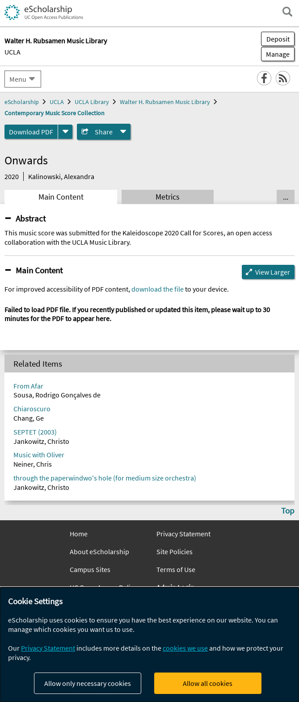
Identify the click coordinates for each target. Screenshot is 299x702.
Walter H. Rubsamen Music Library (165, 102)
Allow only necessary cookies (87, 683)
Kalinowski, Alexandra (61, 176)
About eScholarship (99, 551)
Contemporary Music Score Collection (54, 113)
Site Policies (174, 551)
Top (288, 510)
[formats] (65, 132)
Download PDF (31, 131)
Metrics (168, 197)
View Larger (272, 271)
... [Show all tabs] (285, 197)
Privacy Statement (183, 533)
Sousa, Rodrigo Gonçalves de (57, 394)
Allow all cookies (207, 683)
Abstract (31, 218)
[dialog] (149, 644)
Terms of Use (175, 569)
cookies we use (185, 648)
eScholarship (21, 102)
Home (79, 533)
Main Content (61, 197)
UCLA (12, 51)
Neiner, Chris (32, 464)
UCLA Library (92, 102)
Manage (275, 54)
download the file (157, 288)
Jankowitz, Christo (41, 441)
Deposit (278, 38)
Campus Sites (90, 569)
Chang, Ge (28, 418)
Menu (17, 79)
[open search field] (287, 11)
